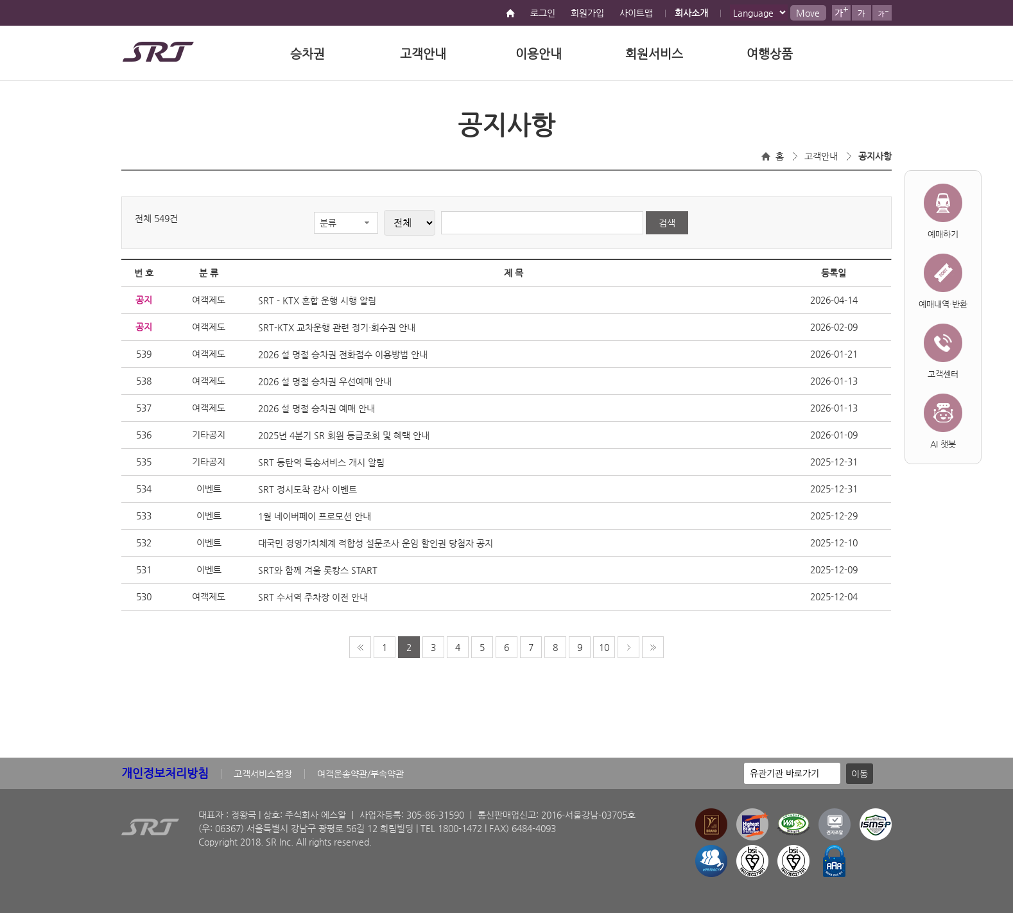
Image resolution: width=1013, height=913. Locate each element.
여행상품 (770, 53)
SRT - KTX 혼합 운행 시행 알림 (317, 300)
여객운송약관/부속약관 (360, 774)
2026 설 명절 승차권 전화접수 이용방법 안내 (343, 354)
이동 (859, 774)
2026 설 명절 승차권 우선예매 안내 (325, 381)
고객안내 (423, 53)
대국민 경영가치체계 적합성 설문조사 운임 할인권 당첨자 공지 (375, 543)
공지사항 (875, 156)
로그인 (542, 13)
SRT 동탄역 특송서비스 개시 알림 (321, 462)
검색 (667, 223)
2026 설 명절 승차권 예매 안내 (316, 408)
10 (604, 647)
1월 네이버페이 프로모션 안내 (314, 516)
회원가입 (587, 13)
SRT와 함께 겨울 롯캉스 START (317, 570)
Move (808, 13)
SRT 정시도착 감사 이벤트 (307, 489)
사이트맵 (636, 12)
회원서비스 (654, 53)
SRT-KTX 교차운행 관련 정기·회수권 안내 (336, 327)
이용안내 (538, 53)
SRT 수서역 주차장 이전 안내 (313, 597)
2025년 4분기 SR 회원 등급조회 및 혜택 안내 (343, 435)
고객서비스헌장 (263, 774)
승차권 (307, 53)
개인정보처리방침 (165, 772)
